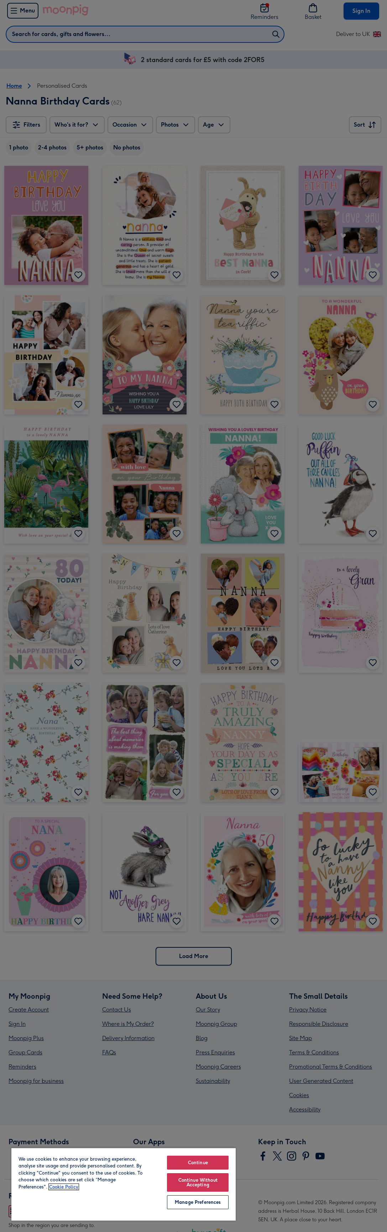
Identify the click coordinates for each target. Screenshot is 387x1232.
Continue (198, 1162)
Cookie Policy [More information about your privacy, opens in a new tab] (63, 1187)
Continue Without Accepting (198, 1182)
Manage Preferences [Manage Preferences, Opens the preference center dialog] (198, 1202)
